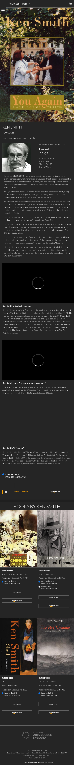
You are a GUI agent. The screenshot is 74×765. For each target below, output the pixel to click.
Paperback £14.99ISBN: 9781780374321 (49, 582)
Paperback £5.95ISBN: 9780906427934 (12, 582)
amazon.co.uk (55, 492)
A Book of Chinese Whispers (14, 574)
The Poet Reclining (47, 682)
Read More (17, 592)
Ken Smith (7, 570)
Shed (4, 682)
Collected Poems (47, 574)
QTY (4, 485)
